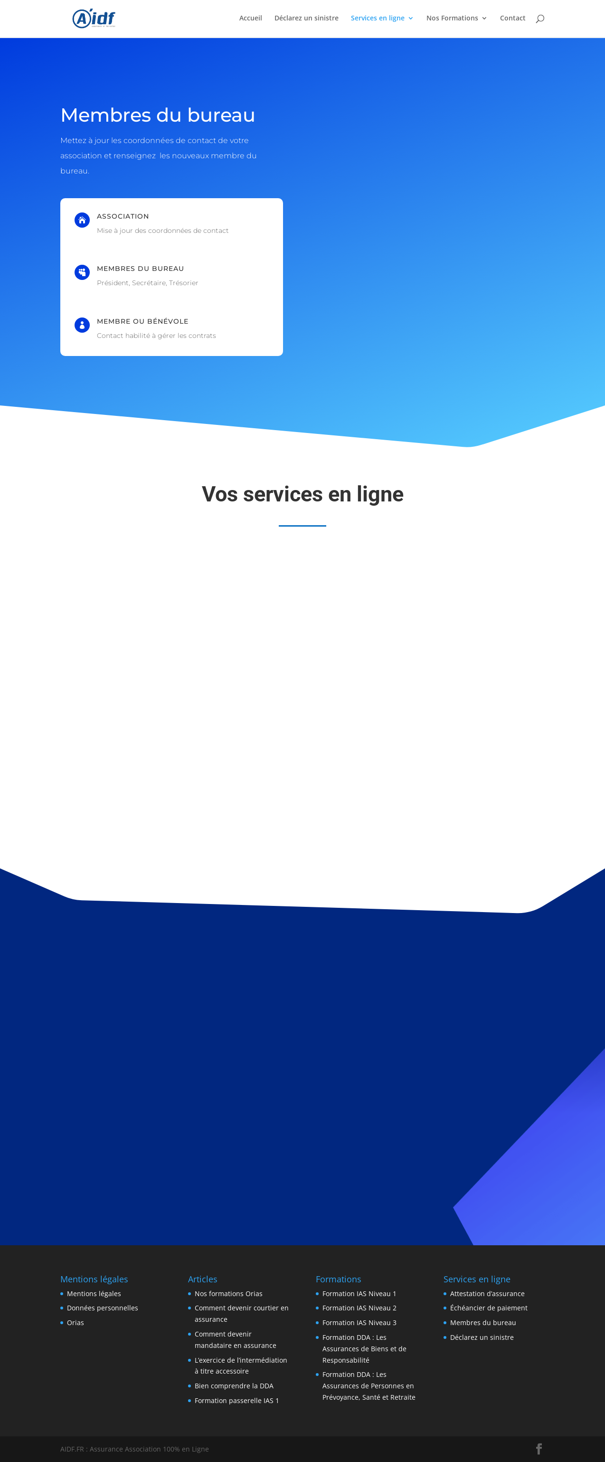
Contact (513, 19)
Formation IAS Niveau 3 (359, 1322)
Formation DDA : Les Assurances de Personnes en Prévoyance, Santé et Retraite (369, 1386)
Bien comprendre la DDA (234, 1385)
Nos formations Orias (229, 1293)
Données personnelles (102, 1307)
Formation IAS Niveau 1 (359, 1293)
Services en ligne (378, 19)
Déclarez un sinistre (306, 19)
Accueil (250, 19)
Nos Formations (452, 19)
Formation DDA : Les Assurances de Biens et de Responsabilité (364, 1349)
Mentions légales (94, 1293)
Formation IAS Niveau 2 (359, 1307)
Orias (75, 1322)
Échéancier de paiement (489, 1307)
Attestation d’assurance (487, 1293)
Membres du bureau (483, 1322)
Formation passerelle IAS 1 (237, 1400)
